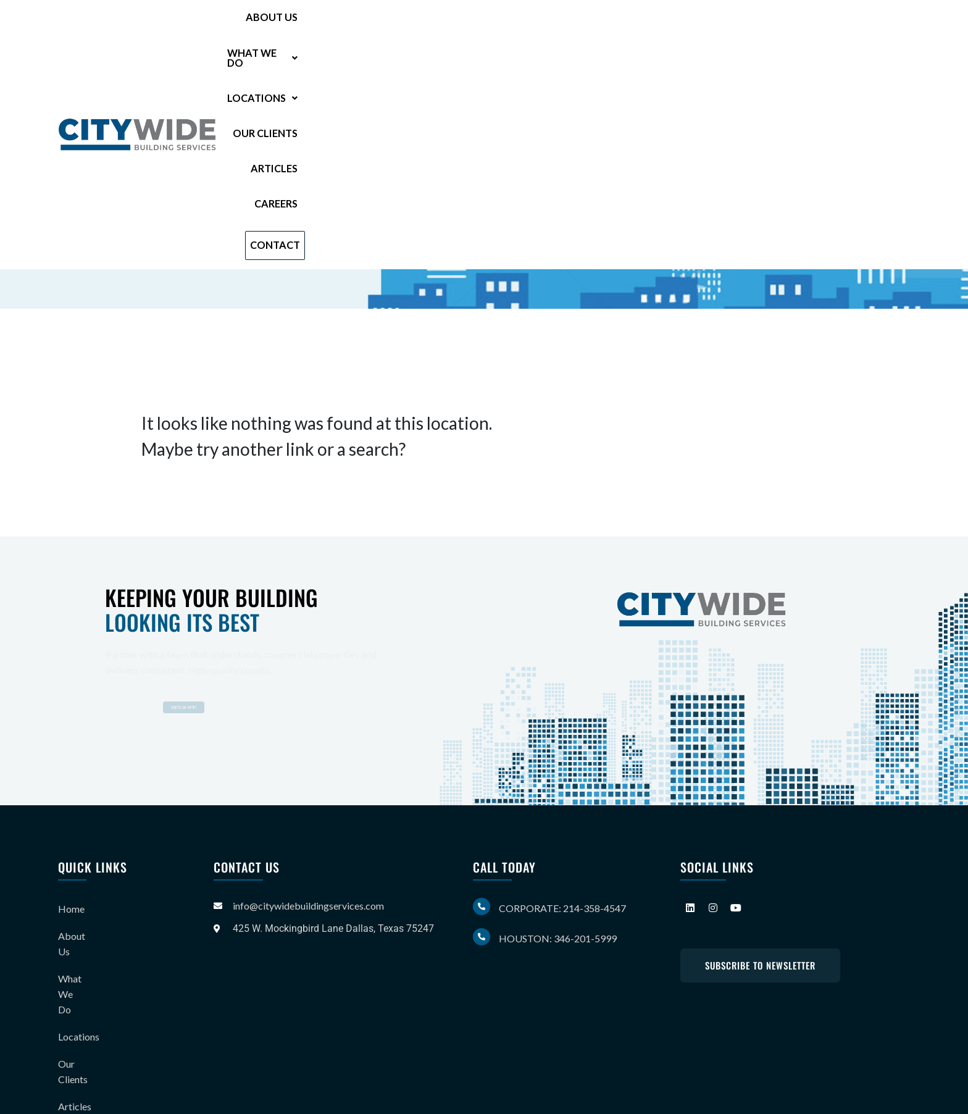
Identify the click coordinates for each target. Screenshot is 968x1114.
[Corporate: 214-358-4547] (481, 906)
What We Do (449, 26)
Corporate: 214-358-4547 (562, 908)
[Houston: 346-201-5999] (481, 936)
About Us (357, 26)
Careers (797, 26)
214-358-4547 (251, 204)
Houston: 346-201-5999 (558, 938)
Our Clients (646, 26)
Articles (729, 26)
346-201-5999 (243, 224)
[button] (449, 26)
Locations (551, 26)
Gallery (73, 1028)
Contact (874, 25)
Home (71, 905)
